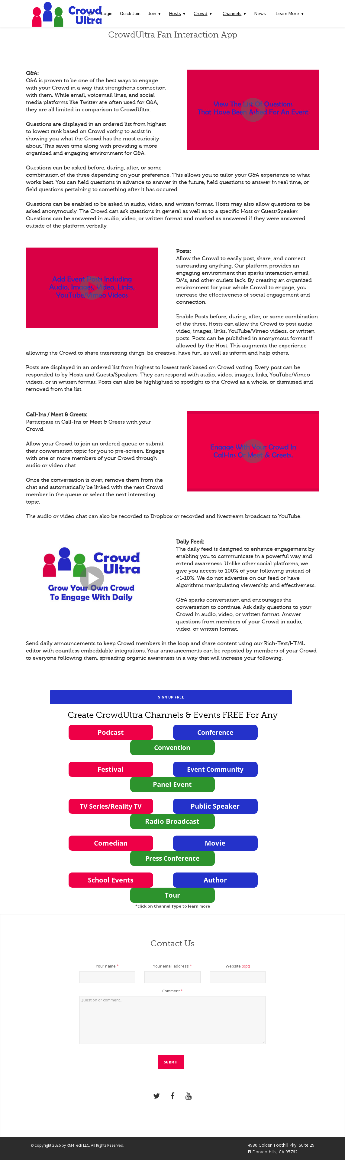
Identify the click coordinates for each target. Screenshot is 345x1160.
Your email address (172, 966)
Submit (171, 1062)
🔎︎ (91, 13)
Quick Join (130, 13)
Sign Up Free (171, 697)
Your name (107, 966)
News (260, 13)
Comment (172, 991)
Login (106, 13)
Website (238, 966)
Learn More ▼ (290, 13)
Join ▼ (155, 13)
